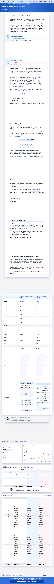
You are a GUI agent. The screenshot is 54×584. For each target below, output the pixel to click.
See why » (29, 40)
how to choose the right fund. (21, 228)
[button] (14, 1)
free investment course (35, 191)
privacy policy (28, 579)
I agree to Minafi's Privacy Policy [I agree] (26, 581)
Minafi (3, 573)
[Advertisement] (27, 50)
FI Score (8, 63)
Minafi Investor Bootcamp (17, 419)
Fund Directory (9, 3)
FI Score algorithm (17, 131)
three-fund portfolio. (24, 156)
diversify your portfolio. (15, 136)
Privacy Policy (45, 575)
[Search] (48, 1)
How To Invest (4, 3)
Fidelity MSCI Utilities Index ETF (17, 36)
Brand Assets (45, 576)
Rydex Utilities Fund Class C (16, 60)
